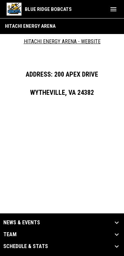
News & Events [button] (21, 222)
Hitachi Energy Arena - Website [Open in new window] (62, 41)
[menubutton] (113, 9)
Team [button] (10, 234)
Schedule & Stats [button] (25, 246)
